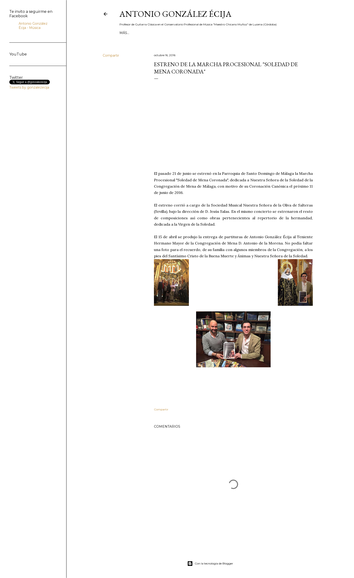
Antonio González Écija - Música (33, 25)
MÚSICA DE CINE (206, 33)
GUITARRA (233, 33)
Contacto (253, 33)
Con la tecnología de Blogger (210, 563)
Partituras (276, 33)
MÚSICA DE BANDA (172, 33)
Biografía (143, 33)
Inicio (125, 33)
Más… (295, 33)
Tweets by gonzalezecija (29, 87)
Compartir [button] (111, 55)
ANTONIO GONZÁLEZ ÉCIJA (175, 13)
